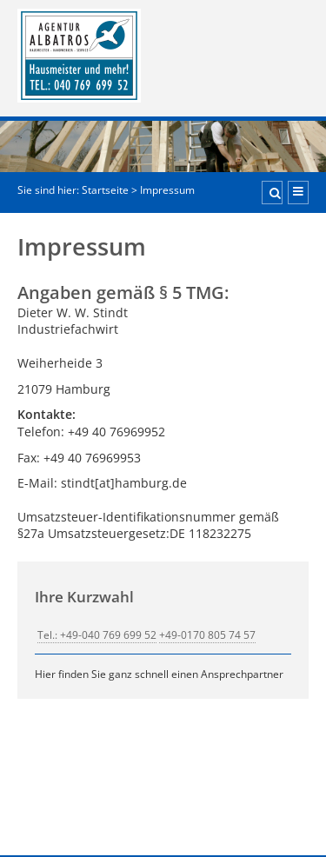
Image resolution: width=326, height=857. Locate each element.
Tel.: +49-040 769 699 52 (96, 635)
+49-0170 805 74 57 (207, 635)
